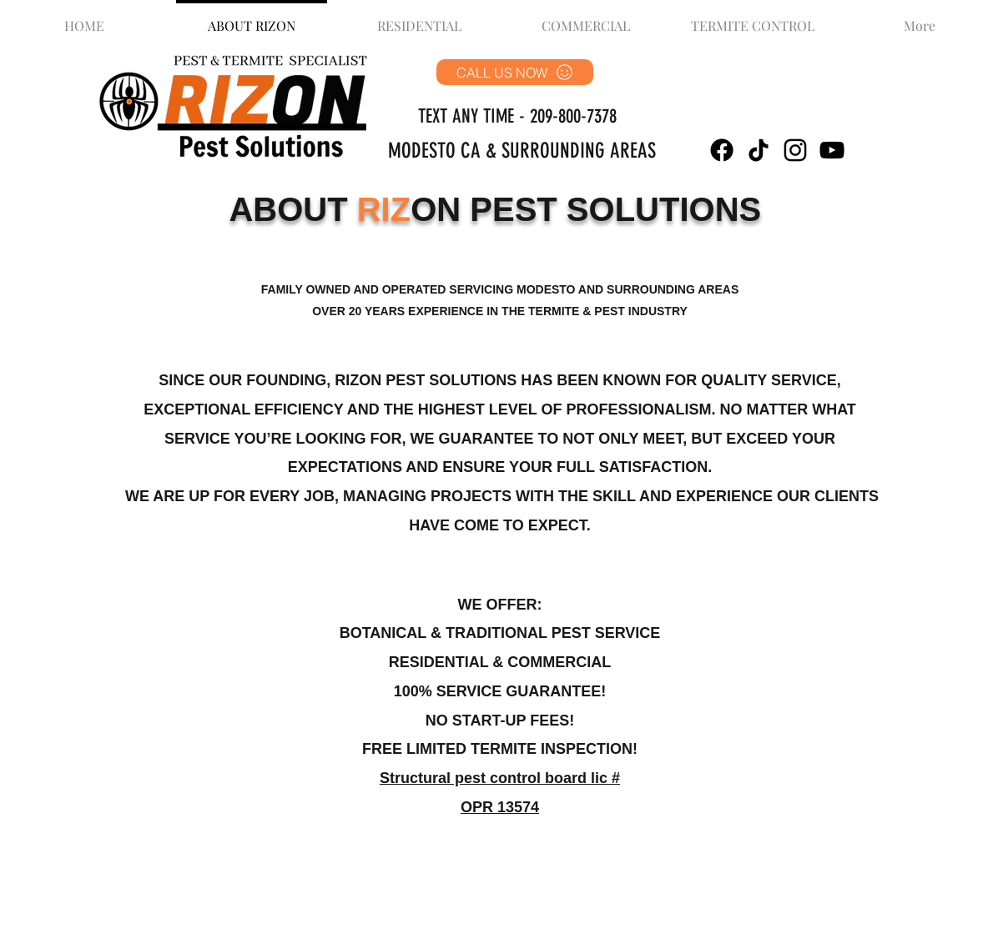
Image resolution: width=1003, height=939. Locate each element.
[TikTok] (758, 150)
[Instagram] (795, 150)
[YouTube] (832, 150)
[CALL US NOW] (514, 72)
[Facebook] (722, 150)
